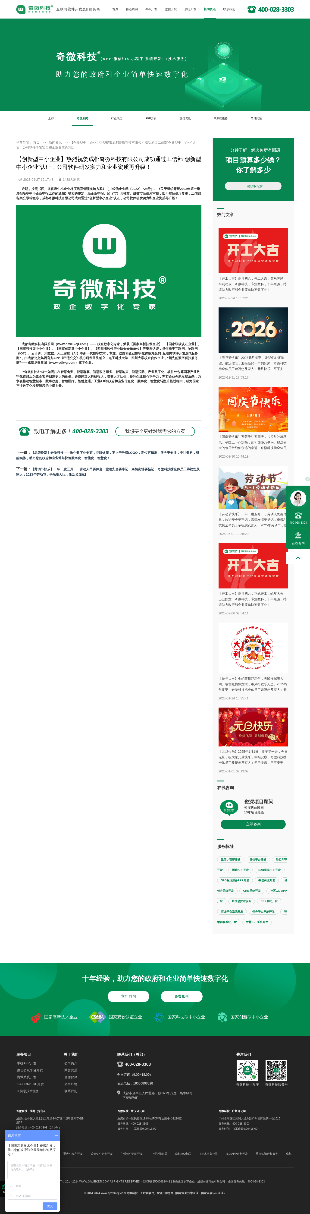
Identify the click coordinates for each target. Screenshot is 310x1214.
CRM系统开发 (251, 890)
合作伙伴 (70, 1077)
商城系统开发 (26, 1077)
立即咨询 (253, 824)
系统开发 (190, 9)
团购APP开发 (240, 870)
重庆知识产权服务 (267, 1153)
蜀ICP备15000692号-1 (156, 1181)
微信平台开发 (258, 859)
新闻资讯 (210, 9)
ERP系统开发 (269, 901)
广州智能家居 (158, 1153)
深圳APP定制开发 (237, 1153)
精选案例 (132, 9)
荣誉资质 (70, 1070)
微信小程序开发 (230, 859)
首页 (115, 9)
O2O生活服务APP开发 (235, 880)
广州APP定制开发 (131, 1153)
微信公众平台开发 (30, 1070)
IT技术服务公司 (208, 1153)
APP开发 (151, 9)
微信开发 (171, 9)
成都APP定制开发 (102, 1153)
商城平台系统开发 (232, 911)
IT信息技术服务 (241, 901)
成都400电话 (183, 1153)
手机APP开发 (26, 1063)
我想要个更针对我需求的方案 (155, 431)
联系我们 (229, 9)
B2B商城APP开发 (269, 870)
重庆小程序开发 (73, 1153)
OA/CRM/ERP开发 (30, 1084)
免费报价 (181, 996)
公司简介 (70, 1063)
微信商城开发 (266, 880)
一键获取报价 (253, 186)
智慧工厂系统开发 (257, 922)
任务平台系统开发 (263, 911)
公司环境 (70, 1084)
